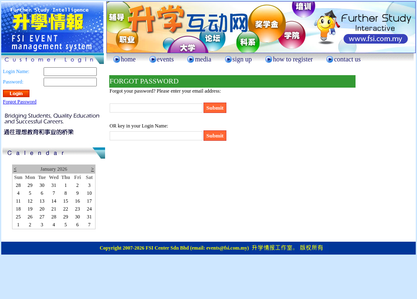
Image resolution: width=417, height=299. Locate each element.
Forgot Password (20, 102)
